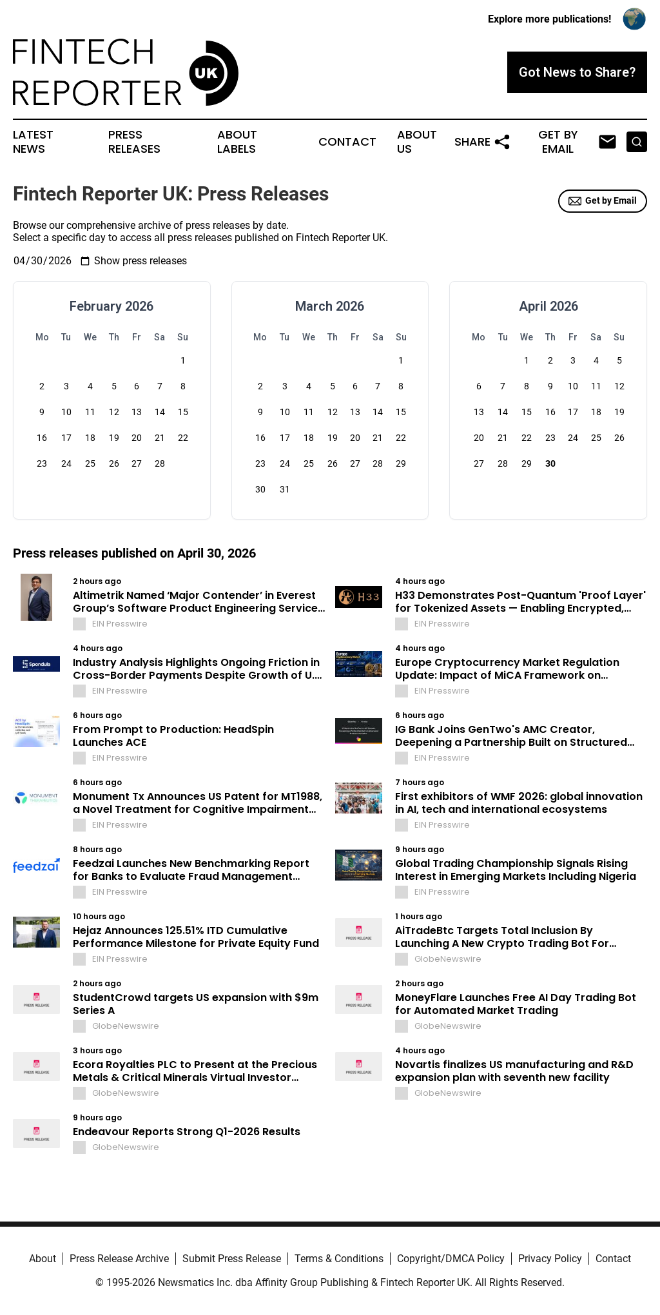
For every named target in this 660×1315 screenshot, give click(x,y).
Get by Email (602, 201)
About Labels (237, 142)
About (42, 1258)
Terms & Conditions (339, 1258)
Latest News (33, 142)
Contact (347, 142)
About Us (417, 142)
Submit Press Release (231, 1258)
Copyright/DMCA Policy (451, 1258)
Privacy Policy (550, 1258)
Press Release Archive (119, 1258)
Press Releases (134, 142)
